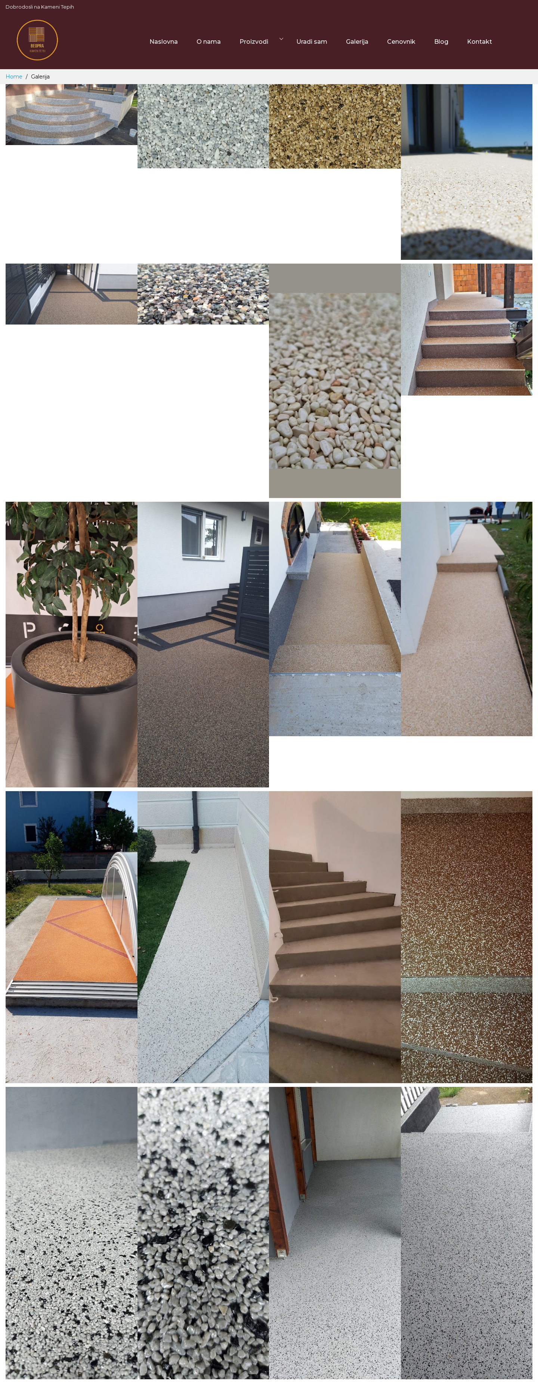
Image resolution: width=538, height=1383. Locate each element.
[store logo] (37, 41)
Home (15, 76)
